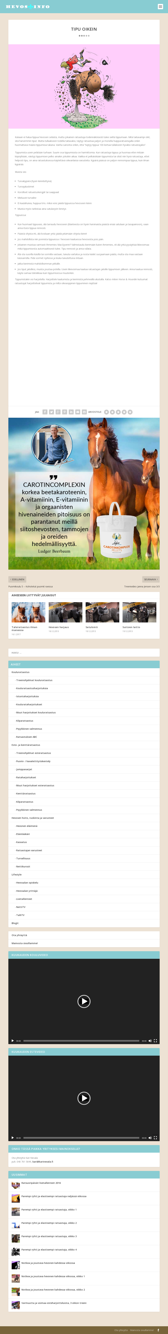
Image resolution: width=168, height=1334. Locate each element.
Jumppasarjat (24, 769)
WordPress (62, 1330)
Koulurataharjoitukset (29, 704)
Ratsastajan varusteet (29, 850)
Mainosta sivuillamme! (25, 943)
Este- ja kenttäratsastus (26, 744)
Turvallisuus (23, 858)
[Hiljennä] (150, 1040)
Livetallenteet (24, 898)
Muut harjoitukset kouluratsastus (36, 712)
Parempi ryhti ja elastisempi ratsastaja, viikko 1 (49, 1209)
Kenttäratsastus (25, 793)
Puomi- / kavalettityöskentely (33, 761)
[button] (84, 1001)
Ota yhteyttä (19, 935)
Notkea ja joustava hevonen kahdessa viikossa (48, 1262)
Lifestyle (16, 874)
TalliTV (20, 915)
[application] (84, 1001)
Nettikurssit (23, 866)
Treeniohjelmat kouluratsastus (34, 680)
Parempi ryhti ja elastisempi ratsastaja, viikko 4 (49, 1249)
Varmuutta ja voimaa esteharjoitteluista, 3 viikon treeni (53, 1303)
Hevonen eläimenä (26, 826)
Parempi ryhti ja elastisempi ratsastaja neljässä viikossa (53, 1196)
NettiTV (20, 907)
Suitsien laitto (131, 627)
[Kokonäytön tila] (155, 1040)
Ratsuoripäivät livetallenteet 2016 (41, 1182)
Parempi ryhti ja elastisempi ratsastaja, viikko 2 (49, 1222)
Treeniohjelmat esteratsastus (33, 753)
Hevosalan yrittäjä (27, 890)
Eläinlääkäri (23, 834)
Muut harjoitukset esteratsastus (35, 785)
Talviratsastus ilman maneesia (24, 629)
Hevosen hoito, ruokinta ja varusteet (33, 817)
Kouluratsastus (20, 672)
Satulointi (92, 627)
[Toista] (12, 1040)
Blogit (15, 923)
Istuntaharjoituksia (27, 696)
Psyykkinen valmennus (29, 728)
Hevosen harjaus (59, 627)
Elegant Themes (29, 1330)
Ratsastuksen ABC (26, 736)
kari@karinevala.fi (42, 1161)
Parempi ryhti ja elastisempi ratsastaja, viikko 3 (49, 1236)
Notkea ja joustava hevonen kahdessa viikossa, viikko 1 (53, 1276)
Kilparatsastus (24, 720)
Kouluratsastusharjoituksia (32, 688)
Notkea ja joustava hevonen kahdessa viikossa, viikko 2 (53, 1289)
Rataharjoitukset (26, 777)
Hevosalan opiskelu (27, 882)
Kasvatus (21, 842)
